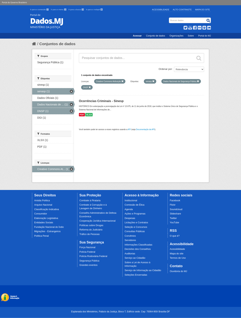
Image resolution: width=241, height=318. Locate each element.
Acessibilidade (160, 9)
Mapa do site (176, 253)
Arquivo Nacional (43, 205)
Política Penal (41, 236)
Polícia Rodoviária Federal (93, 256)
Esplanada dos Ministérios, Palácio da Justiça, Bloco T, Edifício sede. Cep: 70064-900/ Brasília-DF (120, 311)
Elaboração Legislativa (46, 218)
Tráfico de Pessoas (89, 234)
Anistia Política (42, 200)
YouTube (174, 222)
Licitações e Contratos (136, 222)
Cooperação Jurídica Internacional (97, 221)
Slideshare (175, 213)
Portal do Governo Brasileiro (14, 2)
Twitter (173, 218)
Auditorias (130, 253)
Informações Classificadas (138, 244)
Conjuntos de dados (57, 44)
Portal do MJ (204, 35)
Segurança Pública (89, 260)
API (129, 129)
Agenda (129, 209)
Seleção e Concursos (136, 227)
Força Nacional (87, 247)
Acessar (137, 35)
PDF (82, 114)
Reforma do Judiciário (91, 229)
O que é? (175, 236)
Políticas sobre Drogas (91, 225)
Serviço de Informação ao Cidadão (143, 270)
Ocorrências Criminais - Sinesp (101, 101)
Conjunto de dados (155, 35)
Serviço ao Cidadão (135, 258)
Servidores (130, 240)
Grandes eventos (88, 265)
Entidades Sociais (43, 222)
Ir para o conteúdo (39, 9)
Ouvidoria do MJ (178, 271)
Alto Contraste (182, 9)
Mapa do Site (202, 9)
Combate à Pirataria (90, 200)
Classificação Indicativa (46, 209)
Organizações (176, 35)
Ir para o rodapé (94, 9)
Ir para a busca (77, 9)
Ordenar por (165, 69)
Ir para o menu (59, 9)
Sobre (191, 35)
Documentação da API (145, 129)
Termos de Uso (178, 258)
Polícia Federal (87, 252)
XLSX (89, 114)
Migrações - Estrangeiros (47, 231)
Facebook (175, 200)
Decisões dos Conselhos (138, 249)
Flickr (172, 205)
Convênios (130, 236)
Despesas (130, 218)
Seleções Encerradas (136, 275)
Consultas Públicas (135, 231)
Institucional (131, 200)
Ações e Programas (135, 213)
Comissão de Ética (134, 205)
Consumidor (40, 213)
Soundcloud (176, 209)
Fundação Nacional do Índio (49, 227)
